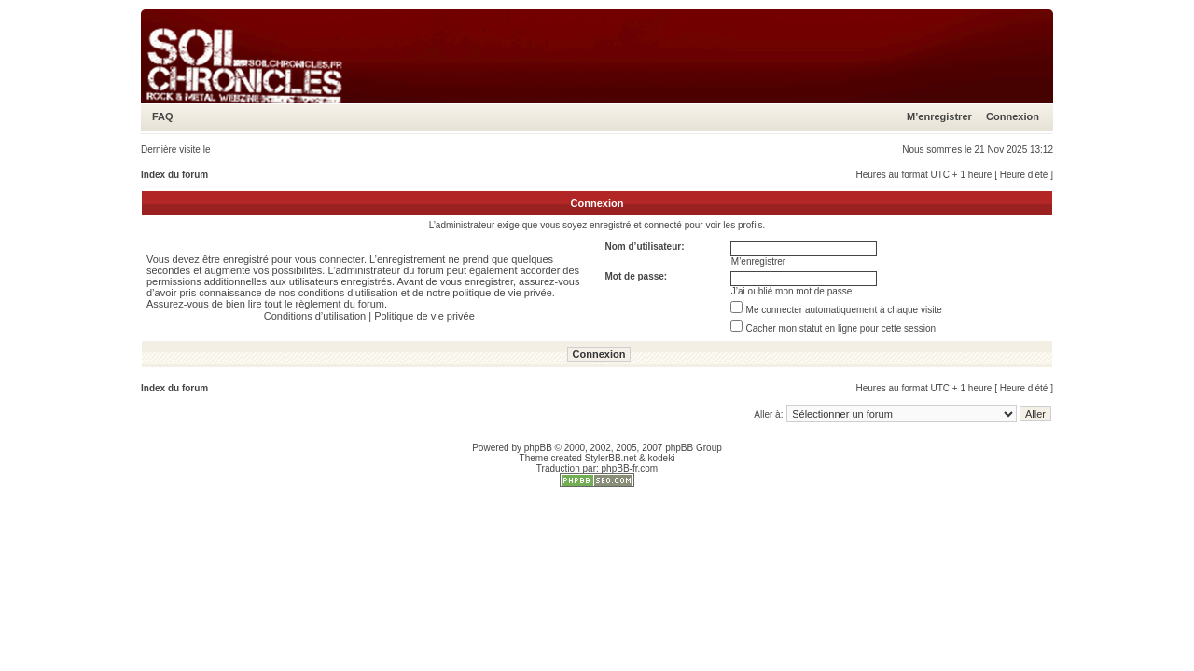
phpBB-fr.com (630, 468)
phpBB (538, 448)
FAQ (163, 116)
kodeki (660, 458)
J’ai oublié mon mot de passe (792, 291)
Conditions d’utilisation (315, 316)
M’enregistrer (939, 116)
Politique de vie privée (424, 316)
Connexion (1012, 116)
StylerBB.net (611, 458)
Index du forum (174, 175)
